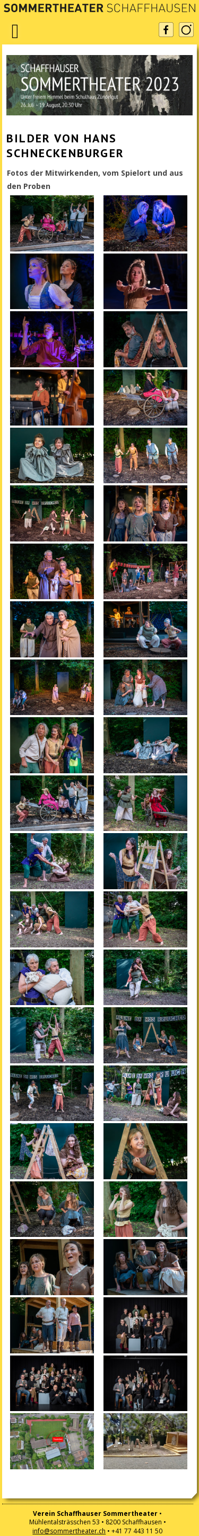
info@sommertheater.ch (69, 1530)
